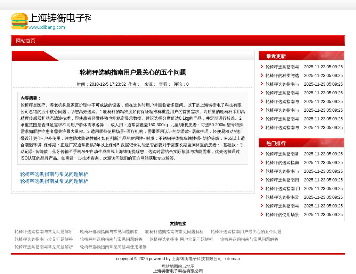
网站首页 (25, 40)
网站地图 (169, 266)
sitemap (232, 258)
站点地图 (186, 266)
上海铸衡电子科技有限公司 (197, 258)
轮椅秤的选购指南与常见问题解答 (111, 239)
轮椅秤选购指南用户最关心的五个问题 (246, 231)
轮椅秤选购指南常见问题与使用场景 (113, 247)
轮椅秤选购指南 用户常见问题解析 (181, 239)
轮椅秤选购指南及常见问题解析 (54, 181)
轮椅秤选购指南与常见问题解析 (54, 174)
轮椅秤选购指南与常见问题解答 (109, 231)
